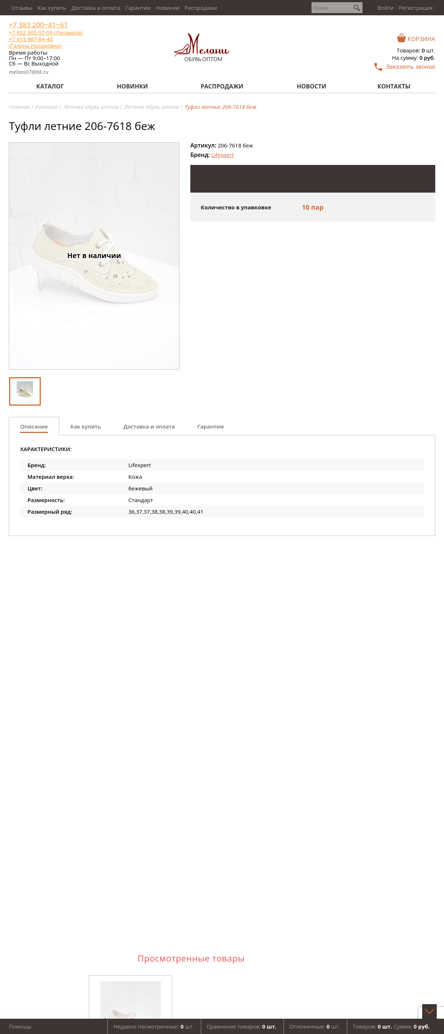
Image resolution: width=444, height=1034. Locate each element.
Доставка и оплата (95, 7)
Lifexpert (222, 154)
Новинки (167, 7)
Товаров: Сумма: (391, 1026)
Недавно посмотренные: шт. (153, 1026)
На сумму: (413, 57)
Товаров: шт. (416, 50)
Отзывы (21, 7)
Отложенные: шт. (314, 1026)
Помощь (20, 1026)
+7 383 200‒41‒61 (38, 25)
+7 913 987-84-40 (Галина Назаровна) (35, 42)
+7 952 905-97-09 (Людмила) (45, 32)
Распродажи (201, 7)
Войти (385, 7)
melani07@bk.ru (28, 71)
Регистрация (415, 7)
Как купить (51, 7)
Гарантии (138, 7)
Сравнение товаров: (242, 1026)
